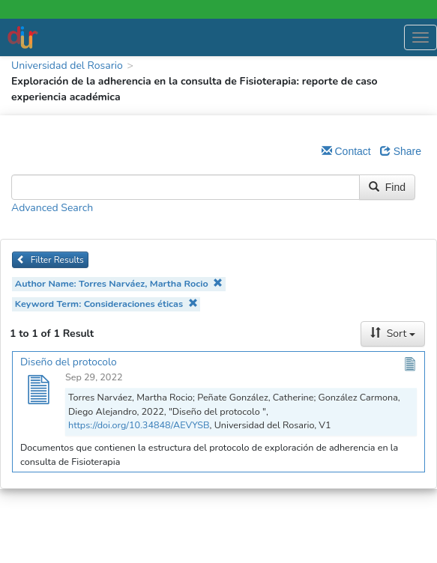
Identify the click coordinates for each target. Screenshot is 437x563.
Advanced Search (52, 208)
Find (387, 187)
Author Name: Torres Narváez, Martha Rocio (119, 283)
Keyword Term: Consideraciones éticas (106, 303)
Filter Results (50, 260)
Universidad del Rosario (67, 65)
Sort (392, 333)
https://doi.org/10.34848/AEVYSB (139, 425)
